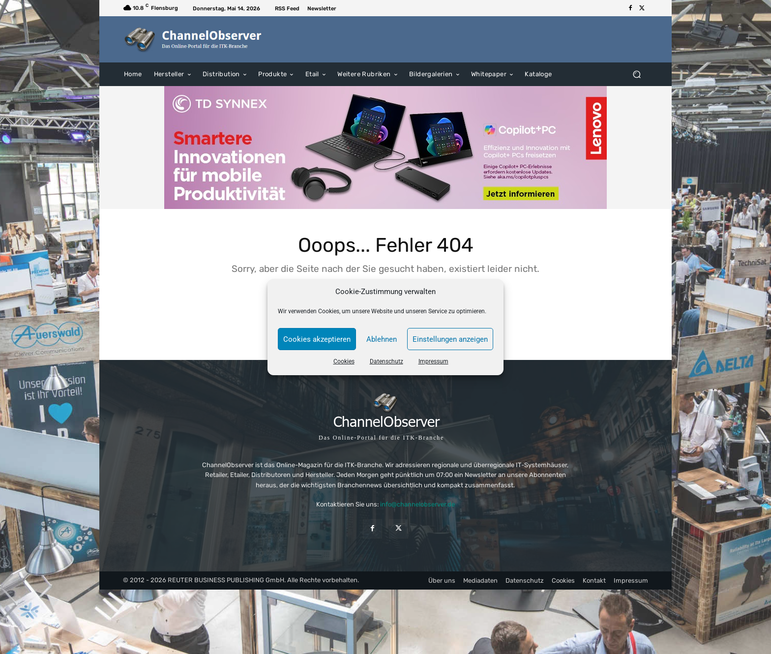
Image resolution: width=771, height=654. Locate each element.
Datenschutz (386, 361)
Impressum (433, 361)
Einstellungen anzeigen (450, 339)
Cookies (344, 361)
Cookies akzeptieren (317, 339)
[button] (636, 74)
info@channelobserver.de (417, 504)
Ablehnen (381, 339)
